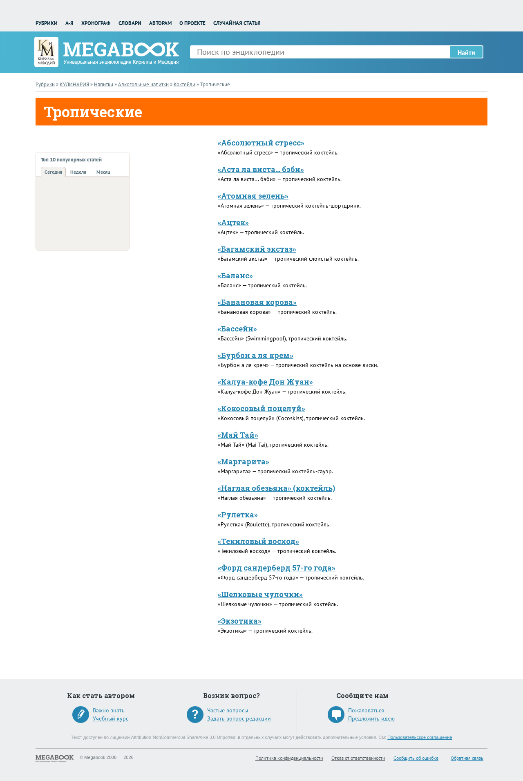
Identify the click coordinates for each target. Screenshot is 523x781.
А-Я (69, 23)
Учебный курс (110, 718)
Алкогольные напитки (143, 84)
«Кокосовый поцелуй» (261, 408)
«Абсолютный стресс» (261, 143)
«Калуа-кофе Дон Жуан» (265, 382)
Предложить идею (371, 718)
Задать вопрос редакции (239, 718)
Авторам (160, 23)
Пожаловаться (366, 710)
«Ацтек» (233, 222)
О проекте (192, 23)
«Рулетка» (238, 514)
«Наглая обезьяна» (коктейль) (276, 488)
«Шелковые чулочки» (260, 594)
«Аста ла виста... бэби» (261, 169)
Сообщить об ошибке (415, 758)
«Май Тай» (238, 435)
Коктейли (184, 84)
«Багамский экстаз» (257, 249)
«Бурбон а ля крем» (255, 355)
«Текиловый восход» (258, 541)
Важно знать (109, 710)
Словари (129, 23)
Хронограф (95, 23)
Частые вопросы (227, 710)
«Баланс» (235, 275)
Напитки (103, 84)
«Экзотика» (240, 621)
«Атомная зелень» (253, 196)
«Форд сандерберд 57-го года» (276, 568)
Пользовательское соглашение (419, 737)
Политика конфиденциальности (289, 758)
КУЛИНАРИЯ (74, 84)
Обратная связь (467, 758)
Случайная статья (237, 23)
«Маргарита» (243, 461)
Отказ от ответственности (358, 758)
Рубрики (47, 23)
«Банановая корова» (257, 302)
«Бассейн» (237, 328)
